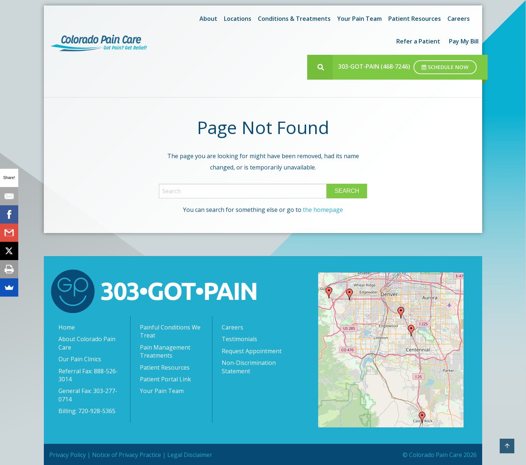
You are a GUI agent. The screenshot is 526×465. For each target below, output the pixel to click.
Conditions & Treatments (294, 19)
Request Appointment (252, 351)
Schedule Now (445, 67)
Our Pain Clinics (79, 359)
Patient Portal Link (165, 379)
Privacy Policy (67, 455)
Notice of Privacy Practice (126, 455)
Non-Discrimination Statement (249, 367)
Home (66, 327)
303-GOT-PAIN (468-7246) (374, 66)
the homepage (323, 210)
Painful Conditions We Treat (170, 331)
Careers (458, 19)
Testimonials (239, 339)
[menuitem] (207, 18)
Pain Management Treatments (165, 351)
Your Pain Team (359, 19)
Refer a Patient (418, 41)
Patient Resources (414, 19)
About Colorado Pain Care (86, 343)
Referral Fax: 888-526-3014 (88, 375)
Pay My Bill (464, 41)
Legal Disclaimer (189, 455)
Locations (237, 19)
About (208, 19)
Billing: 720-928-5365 (86, 411)
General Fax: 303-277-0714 (87, 395)
